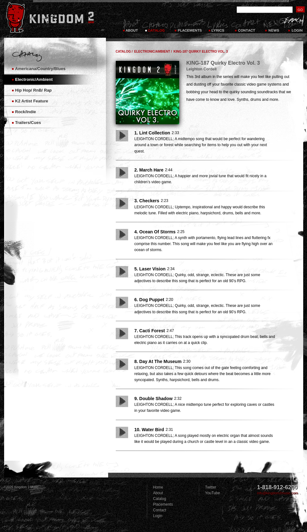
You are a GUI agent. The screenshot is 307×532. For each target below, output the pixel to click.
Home (158, 487)
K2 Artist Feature (31, 101)
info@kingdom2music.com (277, 493)
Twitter (210, 487)
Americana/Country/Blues (40, 68)
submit (300, 9)
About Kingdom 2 (131, 25)
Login (157, 516)
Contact (246, 25)
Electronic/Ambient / (153, 51)
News (272, 25)
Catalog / (124, 51)
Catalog (154, 25)
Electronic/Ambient (34, 79)
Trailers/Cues (28, 122)
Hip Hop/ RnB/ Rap (33, 90)
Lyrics (218, 25)
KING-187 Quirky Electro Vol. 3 (200, 51)
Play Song (122, 135)
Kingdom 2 (58, 17)
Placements (187, 25)
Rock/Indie (25, 111)
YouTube (212, 493)
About (158, 493)
